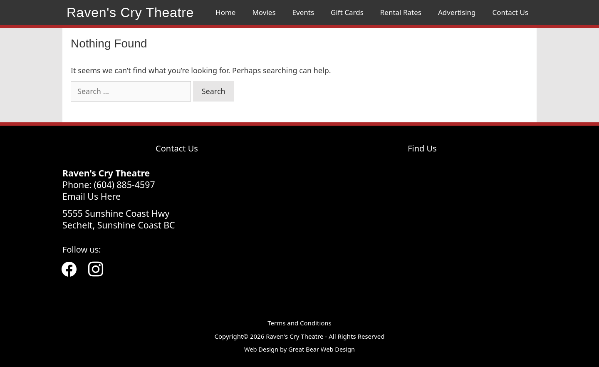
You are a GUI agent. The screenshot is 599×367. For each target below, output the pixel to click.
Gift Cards (347, 12)
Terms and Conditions (299, 323)
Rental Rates (400, 12)
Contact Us (511, 12)
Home (225, 12)
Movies (263, 12)
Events (303, 12)
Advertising (457, 12)
